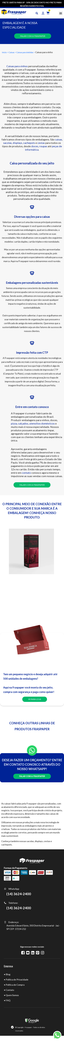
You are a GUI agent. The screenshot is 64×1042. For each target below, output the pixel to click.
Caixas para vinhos (17, 66)
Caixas (12, 52)
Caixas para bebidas (25, 52)
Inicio (4, 52)
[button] (61, 13)
